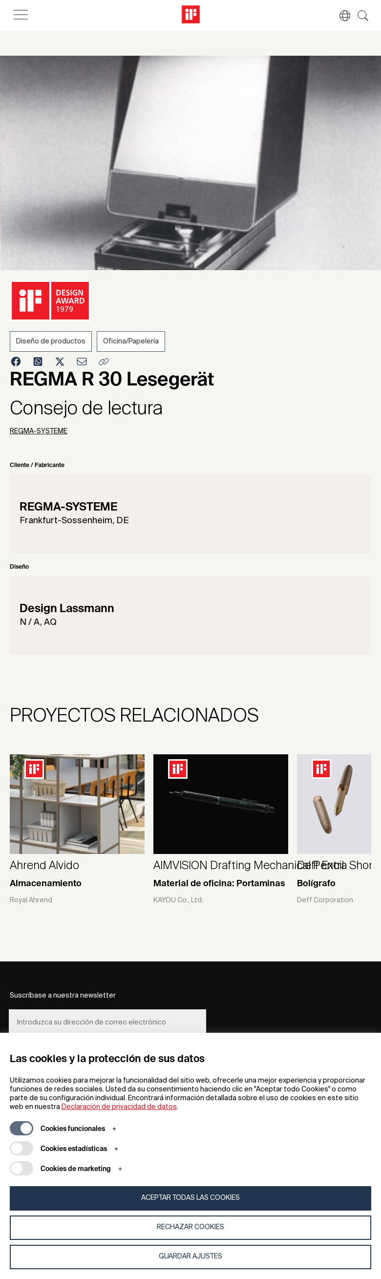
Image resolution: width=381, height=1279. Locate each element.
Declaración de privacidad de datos (119, 1107)
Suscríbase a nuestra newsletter (63, 995)
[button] (340, 15)
